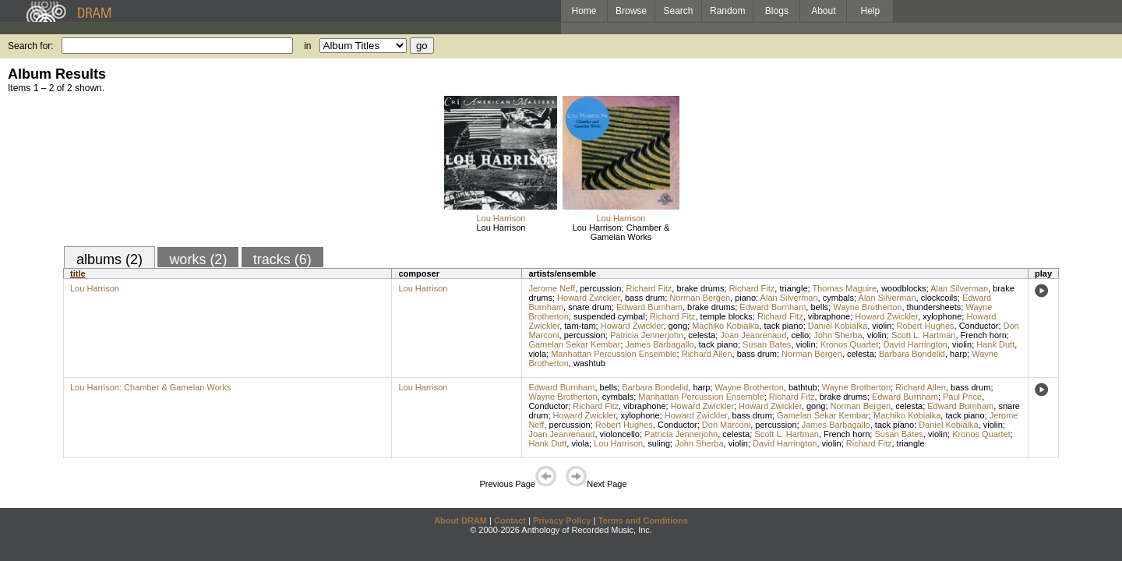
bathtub (803, 387)
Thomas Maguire (844, 288)
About (823, 10)
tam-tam (579, 325)
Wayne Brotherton (867, 307)
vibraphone (829, 316)
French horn (984, 335)
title (78, 273)
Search (678, 10)
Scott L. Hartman (923, 335)
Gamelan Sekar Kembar (574, 344)
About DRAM (460, 520)
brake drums (700, 288)
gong (678, 325)
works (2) (198, 259)
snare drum (590, 307)
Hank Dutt (995, 344)
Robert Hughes (925, 325)
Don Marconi (726, 424)
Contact (510, 520)
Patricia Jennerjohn (646, 335)
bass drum (645, 297)
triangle (793, 288)
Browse (631, 10)
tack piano (783, 325)
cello (800, 335)
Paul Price (962, 396)
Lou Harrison (500, 218)
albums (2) (109, 259)
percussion (600, 288)
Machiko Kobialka (725, 325)
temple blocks (726, 316)
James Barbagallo (660, 344)
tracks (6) (282, 259)
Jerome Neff (551, 288)
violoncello (620, 434)
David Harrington (915, 344)
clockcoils (939, 297)
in (307, 46)
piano (745, 297)
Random (727, 10)
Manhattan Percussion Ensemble (613, 353)
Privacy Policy (562, 520)
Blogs (777, 10)
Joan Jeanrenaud (753, 335)
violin (881, 325)
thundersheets (934, 307)
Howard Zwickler (588, 297)
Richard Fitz (649, 288)
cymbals (838, 297)
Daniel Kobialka (837, 325)
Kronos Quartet (849, 344)
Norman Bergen (699, 297)
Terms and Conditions (643, 520)
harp (958, 353)
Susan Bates (767, 344)
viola (537, 353)
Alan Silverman (959, 288)
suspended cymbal (609, 316)
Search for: (31, 46)
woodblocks (903, 288)
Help (870, 10)
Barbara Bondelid (912, 353)
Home (583, 10)
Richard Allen (707, 353)
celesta (701, 335)
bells (819, 307)
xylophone (942, 316)
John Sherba (837, 335)
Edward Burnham (649, 307)
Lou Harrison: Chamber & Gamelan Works (621, 232)
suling (658, 443)
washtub (589, 363)
